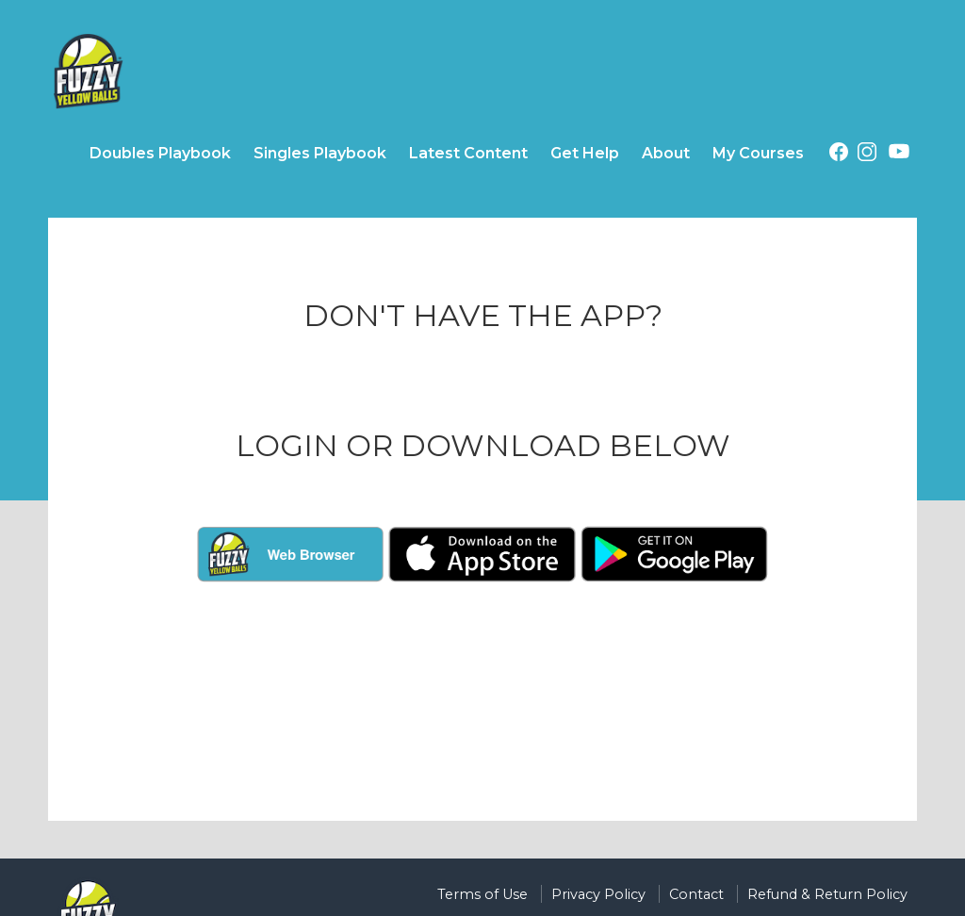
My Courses (758, 153)
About (666, 153)
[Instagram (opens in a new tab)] (867, 155)
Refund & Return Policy (827, 894)
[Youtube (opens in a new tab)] (899, 154)
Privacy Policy (598, 894)
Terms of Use (482, 894)
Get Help (584, 153)
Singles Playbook (320, 153)
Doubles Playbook (160, 153)
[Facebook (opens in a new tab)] (838, 155)
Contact (696, 894)
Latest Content (468, 153)
